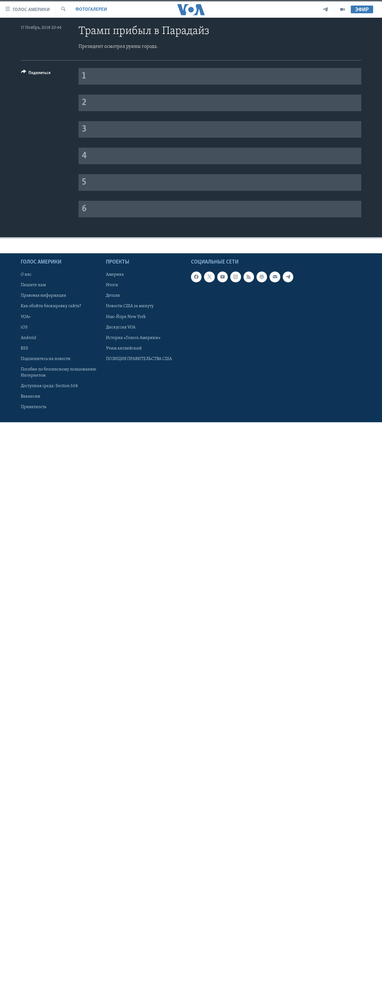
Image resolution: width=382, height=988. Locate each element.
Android (28, 337)
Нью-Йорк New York (126, 316)
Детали (113, 295)
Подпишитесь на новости (45, 358)
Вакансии (30, 396)
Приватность (33, 407)
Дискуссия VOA (120, 327)
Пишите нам (33, 285)
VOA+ (26, 316)
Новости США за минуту (130, 306)
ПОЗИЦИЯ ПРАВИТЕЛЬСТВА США (139, 358)
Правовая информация (43, 295)
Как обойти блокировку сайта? (51, 306)
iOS (24, 327)
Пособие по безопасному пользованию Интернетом (58, 372)
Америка (115, 274)
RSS (24, 348)
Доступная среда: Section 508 (49, 386)
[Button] (36, 73)
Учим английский (124, 348)
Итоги (112, 285)
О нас (26, 274)
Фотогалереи (91, 9)
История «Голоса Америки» (133, 337)
